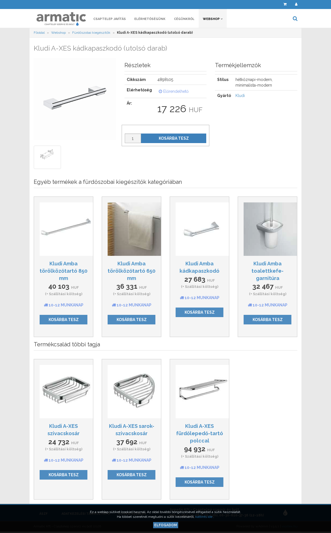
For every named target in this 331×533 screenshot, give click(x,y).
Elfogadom (165, 525)
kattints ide (204, 517)
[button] (272, 4)
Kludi (240, 95)
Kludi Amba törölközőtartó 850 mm (63, 271)
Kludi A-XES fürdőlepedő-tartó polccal (199, 433)
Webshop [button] (213, 19)
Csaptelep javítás (109, 19)
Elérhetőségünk (150, 19)
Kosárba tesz (174, 138)
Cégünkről (184, 19)
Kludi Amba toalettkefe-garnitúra (267, 271)
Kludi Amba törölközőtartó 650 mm (131, 271)
